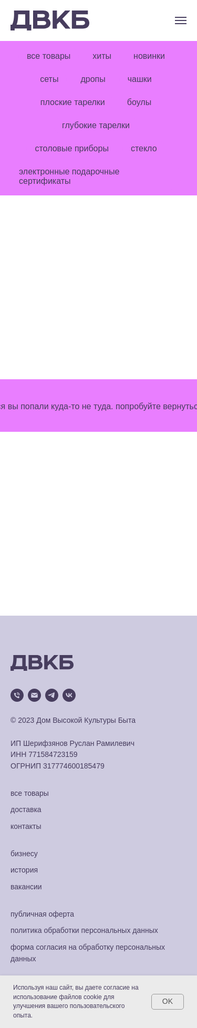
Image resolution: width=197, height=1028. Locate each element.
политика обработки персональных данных (84, 930)
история (24, 870)
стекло (144, 148)
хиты (101, 55)
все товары (48, 55)
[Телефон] (17, 695)
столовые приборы (71, 148)
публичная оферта (42, 914)
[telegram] (51, 695)
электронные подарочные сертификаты (69, 176)
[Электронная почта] (34, 695)
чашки (140, 79)
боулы (139, 102)
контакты (26, 826)
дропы (92, 79)
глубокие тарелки (96, 125)
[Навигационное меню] (180, 20)
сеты (49, 79)
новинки (149, 55)
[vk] (69, 695)
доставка (26, 809)
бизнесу (24, 853)
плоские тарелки (72, 102)
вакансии (26, 886)
